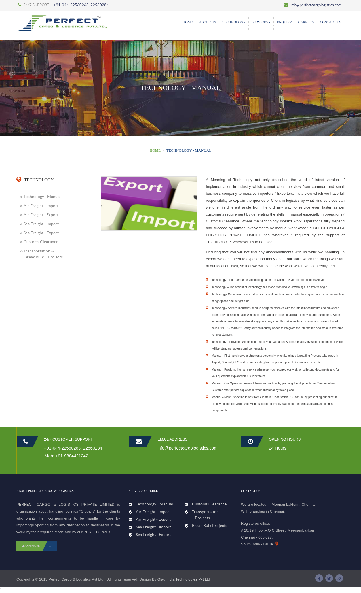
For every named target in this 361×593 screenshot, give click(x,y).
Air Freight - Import (153, 511)
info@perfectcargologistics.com (313, 5)
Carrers (306, 22)
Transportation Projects (205, 514)
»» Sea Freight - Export (39, 233)
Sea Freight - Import (153, 527)
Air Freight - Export (153, 519)
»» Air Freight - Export (38, 214)
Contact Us (330, 22)
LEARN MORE (39, 546)
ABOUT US (207, 22)
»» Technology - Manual (40, 196)
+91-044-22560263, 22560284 (81, 5)
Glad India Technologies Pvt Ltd (183, 579)
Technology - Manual (154, 504)
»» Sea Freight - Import (39, 224)
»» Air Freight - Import (38, 205)
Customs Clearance (209, 504)
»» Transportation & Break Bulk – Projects (41, 254)
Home (188, 22)
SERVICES (261, 22)
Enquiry (284, 22)
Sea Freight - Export (153, 534)
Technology (234, 22)
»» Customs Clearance (38, 241)
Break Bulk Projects (209, 525)
